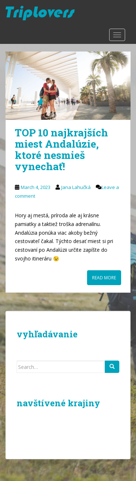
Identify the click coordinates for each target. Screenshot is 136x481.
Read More (104, 278)
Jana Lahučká (76, 187)
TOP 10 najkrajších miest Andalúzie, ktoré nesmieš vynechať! (61, 149)
